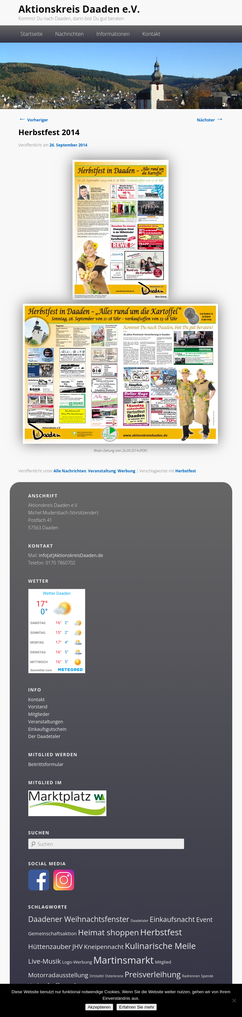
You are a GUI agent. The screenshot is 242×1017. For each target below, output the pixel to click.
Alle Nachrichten (70, 471)
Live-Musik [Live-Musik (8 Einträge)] (44, 961)
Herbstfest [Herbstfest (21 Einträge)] (161, 932)
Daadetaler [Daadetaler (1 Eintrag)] (140, 920)
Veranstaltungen (45, 721)
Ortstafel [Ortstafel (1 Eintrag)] (96, 976)
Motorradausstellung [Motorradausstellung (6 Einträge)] (58, 975)
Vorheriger (33, 120)
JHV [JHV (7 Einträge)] (77, 946)
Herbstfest (185, 471)
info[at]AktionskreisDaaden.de (71, 555)
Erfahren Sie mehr (136, 1007)
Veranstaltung (102, 471)
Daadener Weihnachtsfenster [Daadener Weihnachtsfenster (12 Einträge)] (78, 919)
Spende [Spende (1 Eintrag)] (207, 976)
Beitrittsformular (46, 764)
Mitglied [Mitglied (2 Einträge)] (163, 962)
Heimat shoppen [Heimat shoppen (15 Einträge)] (108, 932)
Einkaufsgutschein (47, 729)
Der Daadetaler (44, 736)
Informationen (113, 33)
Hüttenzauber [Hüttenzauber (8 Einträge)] (49, 946)
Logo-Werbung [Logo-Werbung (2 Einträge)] (77, 962)
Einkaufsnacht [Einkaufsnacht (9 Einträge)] (172, 919)
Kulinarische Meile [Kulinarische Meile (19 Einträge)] (160, 946)
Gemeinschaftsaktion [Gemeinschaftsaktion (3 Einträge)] (52, 933)
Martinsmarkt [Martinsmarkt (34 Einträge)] (123, 960)
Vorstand (37, 707)
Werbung (126, 471)
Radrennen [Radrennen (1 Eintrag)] (191, 976)
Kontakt (151, 33)
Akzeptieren (99, 1007)
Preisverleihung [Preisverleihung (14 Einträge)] (153, 974)
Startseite (31, 33)
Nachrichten (69, 33)
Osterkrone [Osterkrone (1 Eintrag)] (114, 976)
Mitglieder (39, 714)
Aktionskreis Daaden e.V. (79, 9)
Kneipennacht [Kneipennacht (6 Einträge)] (104, 946)
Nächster (210, 120)
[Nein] (234, 1000)
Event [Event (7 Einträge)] (204, 919)
